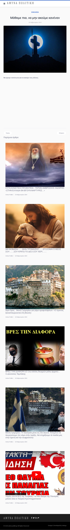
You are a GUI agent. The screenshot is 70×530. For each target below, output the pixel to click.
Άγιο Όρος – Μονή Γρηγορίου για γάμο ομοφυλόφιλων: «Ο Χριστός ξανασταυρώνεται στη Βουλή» (34, 311)
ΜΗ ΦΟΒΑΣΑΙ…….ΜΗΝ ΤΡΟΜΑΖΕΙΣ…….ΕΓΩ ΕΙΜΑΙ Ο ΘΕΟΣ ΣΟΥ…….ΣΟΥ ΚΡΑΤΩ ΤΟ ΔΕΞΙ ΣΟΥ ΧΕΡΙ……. (33, 250)
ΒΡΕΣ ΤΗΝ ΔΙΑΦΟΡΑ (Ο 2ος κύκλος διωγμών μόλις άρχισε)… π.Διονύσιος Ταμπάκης (32, 372)
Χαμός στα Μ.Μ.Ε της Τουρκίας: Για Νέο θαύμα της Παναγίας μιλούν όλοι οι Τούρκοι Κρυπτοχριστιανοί (32, 497)
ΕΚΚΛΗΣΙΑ (35, 12)
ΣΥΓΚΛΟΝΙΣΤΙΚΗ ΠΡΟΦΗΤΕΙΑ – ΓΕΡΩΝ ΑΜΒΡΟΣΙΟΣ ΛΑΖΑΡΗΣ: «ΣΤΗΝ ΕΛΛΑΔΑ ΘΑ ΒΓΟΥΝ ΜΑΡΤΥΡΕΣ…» (34, 189)
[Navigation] (4, 3)
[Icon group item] (31, 518)
